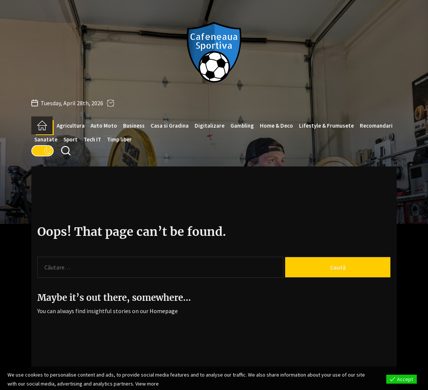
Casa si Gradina (170, 125)
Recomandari (376, 125)
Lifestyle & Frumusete (326, 125)
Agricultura (71, 125)
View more (147, 383)
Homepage (164, 311)
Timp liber (119, 139)
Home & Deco (276, 125)
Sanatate (45, 139)
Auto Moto (104, 125)
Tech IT (92, 139)
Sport (70, 139)
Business (134, 125)
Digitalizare (209, 125)
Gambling (242, 125)
